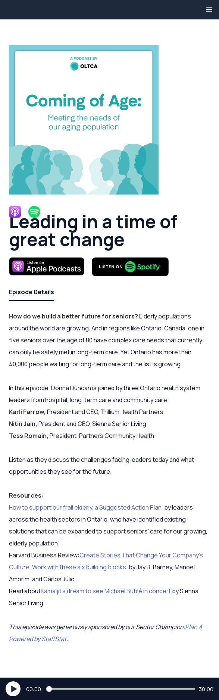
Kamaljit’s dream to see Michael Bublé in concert (106, 591)
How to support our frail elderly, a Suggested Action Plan (85, 507)
